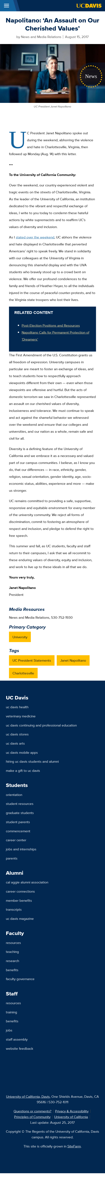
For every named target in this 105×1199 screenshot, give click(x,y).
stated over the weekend (35, 237)
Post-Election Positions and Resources (51, 325)
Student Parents (18, 821)
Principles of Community (32, 1116)
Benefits (12, 969)
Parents (11, 858)
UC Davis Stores (17, 734)
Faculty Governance (20, 978)
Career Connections (20, 891)
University (19, 637)
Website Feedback (19, 1048)
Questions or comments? (32, 1111)
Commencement (18, 831)
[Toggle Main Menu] (6, 5)
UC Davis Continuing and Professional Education (41, 725)
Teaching (12, 951)
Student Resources (19, 803)
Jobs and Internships (21, 849)
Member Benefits (19, 900)
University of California (71, 1116)
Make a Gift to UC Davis (23, 770)
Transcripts (14, 909)
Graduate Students (20, 812)
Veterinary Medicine (21, 716)
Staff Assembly (17, 1039)
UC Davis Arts (15, 743)
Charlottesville (23, 673)
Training (11, 1012)
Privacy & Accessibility (71, 1111)
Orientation (14, 794)
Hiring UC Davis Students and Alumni (32, 761)
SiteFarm (74, 1146)
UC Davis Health (17, 706)
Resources (13, 942)
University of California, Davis (28, 1096)
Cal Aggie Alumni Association (27, 882)
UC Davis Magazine (20, 918)
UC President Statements (31, 660)
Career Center (16, 840)
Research (12, 960)
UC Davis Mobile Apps (22, 752)
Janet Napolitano (73, 660)
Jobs (9, 1030)
